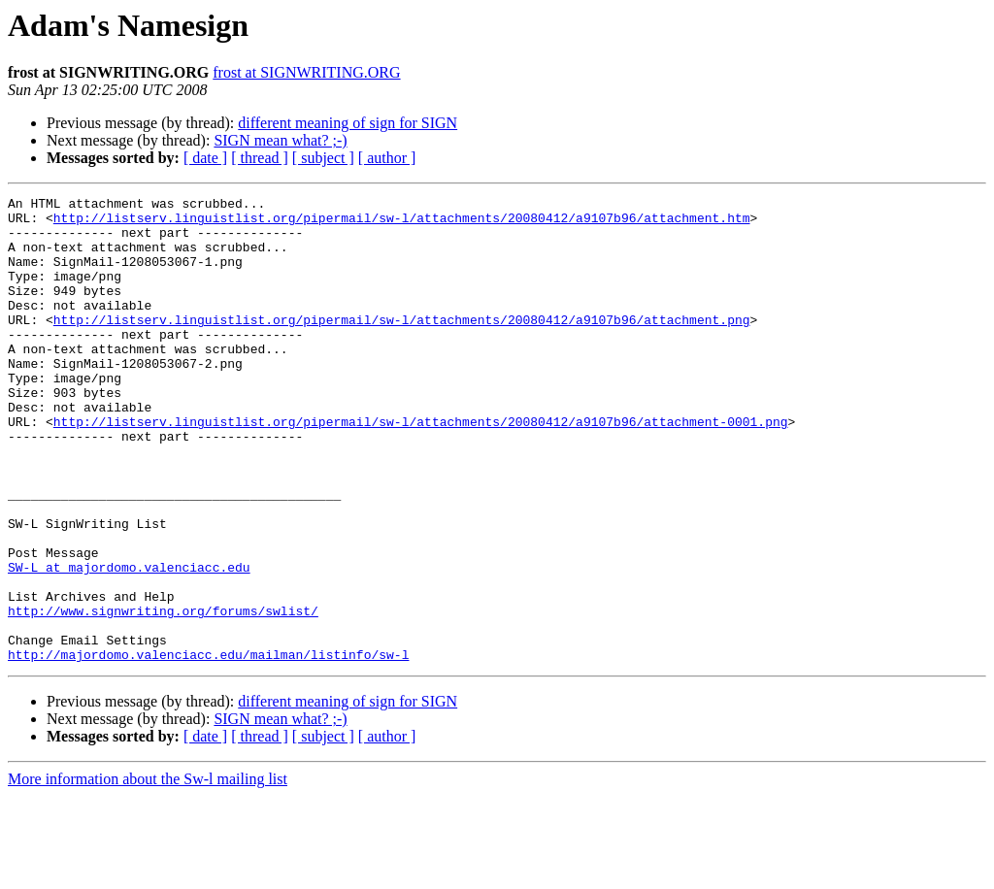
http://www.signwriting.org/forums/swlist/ (163, 695)
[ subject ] (323, 157)
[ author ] (387, 157)
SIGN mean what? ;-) (280, 140)
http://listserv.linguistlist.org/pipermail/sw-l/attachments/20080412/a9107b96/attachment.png (401, 345)
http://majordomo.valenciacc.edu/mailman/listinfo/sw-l (208, 747)
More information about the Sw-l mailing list (147, 872)
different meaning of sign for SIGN (347, 123)
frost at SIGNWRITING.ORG (306, 72)
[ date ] (205, 157)
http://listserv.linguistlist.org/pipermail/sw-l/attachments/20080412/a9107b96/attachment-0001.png (420, 468)
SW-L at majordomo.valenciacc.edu (129, 642)
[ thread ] (259, 157)
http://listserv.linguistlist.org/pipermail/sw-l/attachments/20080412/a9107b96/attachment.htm (401, 223)
